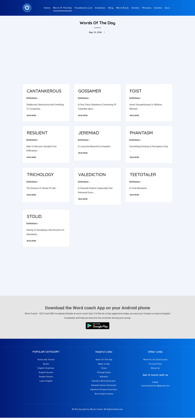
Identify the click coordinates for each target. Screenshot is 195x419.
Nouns (46, 365)
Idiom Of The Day (104, 361)
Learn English (46, 382)
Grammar (100, 8)
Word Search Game (104, 395)
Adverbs (104, 378)
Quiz (167, 8)
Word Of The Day (62, 8)
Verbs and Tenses (46, 361)
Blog (111, 8)
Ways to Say (104, 365)
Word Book (122, 8)
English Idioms (46, 378)
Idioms (135, 8)
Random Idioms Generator (104, 386)
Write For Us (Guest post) (155, 361)
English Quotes (46, 373)
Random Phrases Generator (103, 391)
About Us (155, 369)
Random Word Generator (104, 382)
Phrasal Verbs (104, 373)
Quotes (158, 8)
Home (47, 8)
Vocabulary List (83, 8)
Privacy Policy (155, 365)
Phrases (146, 8)
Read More (31, 116)
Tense (104, 369)
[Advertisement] (97, 61)
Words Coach (96, 410)
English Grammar (46, 369)
